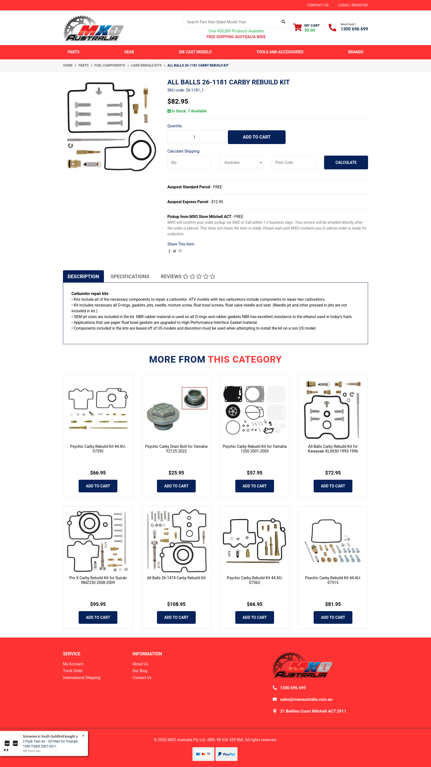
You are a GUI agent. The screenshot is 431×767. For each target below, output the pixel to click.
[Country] (242, 162)
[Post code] (294, 162)
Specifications (130, 276)
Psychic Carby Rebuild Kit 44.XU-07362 (254, 580)
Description (83, 276)
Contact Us (141, 677)
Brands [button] (355, 52)
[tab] (83, 276)
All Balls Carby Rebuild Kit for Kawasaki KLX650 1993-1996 (333, 448)
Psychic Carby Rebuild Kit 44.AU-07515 (333, 580)
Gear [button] (129, 52)
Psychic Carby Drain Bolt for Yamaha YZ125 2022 (176, 448)
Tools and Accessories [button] (279, 52)
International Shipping (81, 677)
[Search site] (283, 22)
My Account (73, 664)
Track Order (73, 671)
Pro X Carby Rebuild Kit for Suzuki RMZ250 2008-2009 (98, 580)
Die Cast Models (195, 52)
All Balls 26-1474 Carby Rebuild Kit (176, 578)
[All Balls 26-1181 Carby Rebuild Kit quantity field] (196, 137)
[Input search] (231, 22)
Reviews (188, 276)
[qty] (189, 162)
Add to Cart (257, 137)
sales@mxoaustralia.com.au (306, 699)
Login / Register (353, 5)
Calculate (346, 162)
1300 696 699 (354, 29)
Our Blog (139, 671)
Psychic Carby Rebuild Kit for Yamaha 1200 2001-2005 (255, 448)
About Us (140, 664)
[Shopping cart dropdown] (306, 28)
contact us (317, 5)
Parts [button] (73, 52)
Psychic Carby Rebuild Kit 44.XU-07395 (98, 448)
